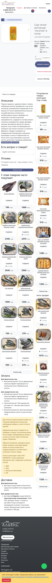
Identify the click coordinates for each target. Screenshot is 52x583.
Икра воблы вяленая (43, 342)
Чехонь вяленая (9, 320)
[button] (49, 11)
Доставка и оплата (30, 8)
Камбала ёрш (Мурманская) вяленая (26, 226)
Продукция (5, 544)
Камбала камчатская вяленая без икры (25, 194)
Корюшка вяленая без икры (9, 257)
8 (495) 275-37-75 (9, 10)
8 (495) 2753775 (8, 529)
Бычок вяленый (9, 194)
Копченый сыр (6, 142)
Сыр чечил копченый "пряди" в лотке (43, 117)
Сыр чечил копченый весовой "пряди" (43, 178)
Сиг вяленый (9, 288)
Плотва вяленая (26, 351)
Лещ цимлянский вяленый (43, 312)
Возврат (4, 556)
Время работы (9, 12)
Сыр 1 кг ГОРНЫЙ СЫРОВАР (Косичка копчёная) (43, 241)
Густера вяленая (25, 320)
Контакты (42, 8)
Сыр (4, 19)
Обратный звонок (8, 537)
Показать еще (17, 372)
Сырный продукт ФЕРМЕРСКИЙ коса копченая (43, 272)
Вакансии (4, 553)
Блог (2, 562)
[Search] (17, 94)
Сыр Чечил (15, 142)
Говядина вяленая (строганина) (43, 374)
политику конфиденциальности (37, 577)
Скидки (19, 8)
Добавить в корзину (43, 64)
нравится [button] (46, 58)
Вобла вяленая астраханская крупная (26, 289)
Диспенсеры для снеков (9, 547)
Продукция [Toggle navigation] (10, 8)
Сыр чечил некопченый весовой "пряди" (43, 210)
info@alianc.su (8, 531)
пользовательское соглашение (13, 577)
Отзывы (4, 558)
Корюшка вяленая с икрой (25, 257)
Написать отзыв (17, 170)
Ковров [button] (48, 3)
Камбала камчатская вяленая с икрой (9, 226)
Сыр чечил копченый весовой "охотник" (43, 147)
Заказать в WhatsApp (43, 79)
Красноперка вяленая (9, 351)
